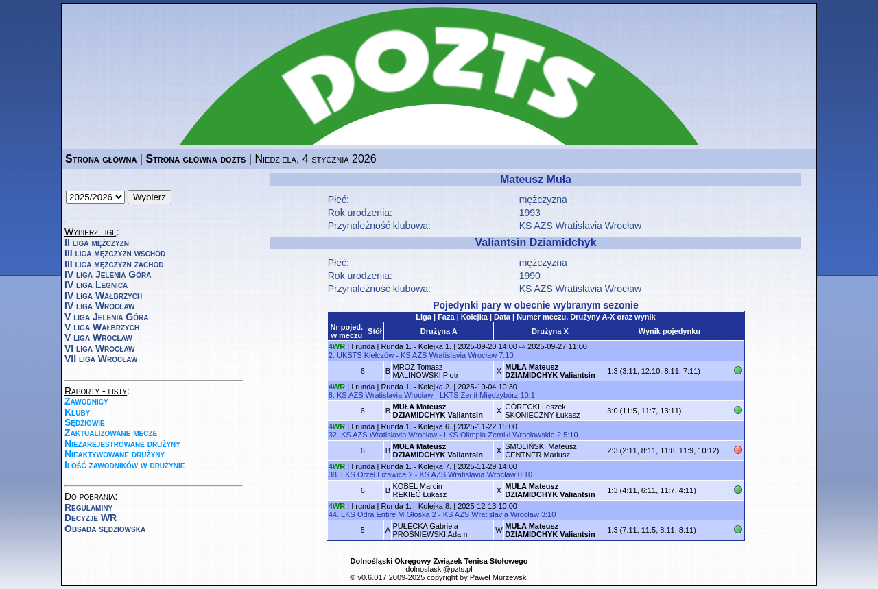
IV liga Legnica (96, 284)
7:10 (506, 355)
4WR (337, 346)
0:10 (525, 474)
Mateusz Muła (535, 179)
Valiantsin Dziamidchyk (536, 242)
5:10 (570, 435)
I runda (363, 346)
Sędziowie (84, 422)
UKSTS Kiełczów (365, 355)
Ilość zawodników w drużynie (124, 464)
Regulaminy (88, 507)
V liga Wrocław (98, 337)
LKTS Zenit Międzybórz (479, 395)
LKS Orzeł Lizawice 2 (377, 474)
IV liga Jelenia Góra (107, 274)
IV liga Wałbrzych (103, 295)
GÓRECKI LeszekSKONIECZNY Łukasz (542, 410)
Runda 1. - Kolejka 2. (416, 387)
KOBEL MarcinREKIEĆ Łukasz (419, 490)
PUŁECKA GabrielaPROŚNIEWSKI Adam (429, 530)
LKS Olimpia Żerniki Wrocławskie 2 (502, 435)
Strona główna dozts (195, 159)
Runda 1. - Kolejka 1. (416, 346)
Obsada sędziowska (104, 528)
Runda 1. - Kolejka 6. (416, 426)
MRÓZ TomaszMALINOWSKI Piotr (425, 371)
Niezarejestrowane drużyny (122, 443)
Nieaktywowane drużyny (114, 453)
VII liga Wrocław (100, 358)
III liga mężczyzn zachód (113, 264)
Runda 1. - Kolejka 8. (416, 506)
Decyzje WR (90, 517)
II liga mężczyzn (96, 242)
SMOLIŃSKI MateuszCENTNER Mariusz (541, 450)
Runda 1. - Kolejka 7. (416, 466)
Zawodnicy (86, 401)
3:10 (548, 514)
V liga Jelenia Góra (106, 316)
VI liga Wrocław (99, 348)
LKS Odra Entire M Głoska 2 (388, 514)
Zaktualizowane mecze (110, 432)
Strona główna (101, 159)
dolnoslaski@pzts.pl (438, 569)
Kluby (77, 412)
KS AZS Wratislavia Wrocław (449, 355)
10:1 (527, 395)
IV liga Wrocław (99, 305)
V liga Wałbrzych (101, 327)
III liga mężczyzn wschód (114, 253)
